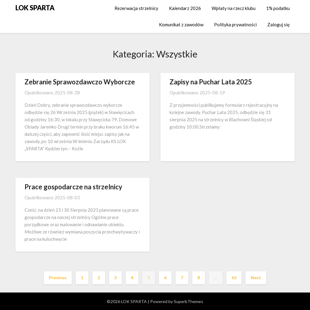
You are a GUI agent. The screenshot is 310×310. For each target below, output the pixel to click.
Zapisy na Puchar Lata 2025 (211, 82)
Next (256, 277)
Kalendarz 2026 (185, 8)
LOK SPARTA (34, 8)
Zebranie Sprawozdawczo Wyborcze (80, 82)
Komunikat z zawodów (181, 24)
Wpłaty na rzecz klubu (234, 8)
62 (234, 277)
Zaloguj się (278, 24)
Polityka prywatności (235, 24)
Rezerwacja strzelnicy (136, 8)
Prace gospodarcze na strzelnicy (73, 187)
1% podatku (278, 8)
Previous (58, 277)
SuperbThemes (188, 301)
